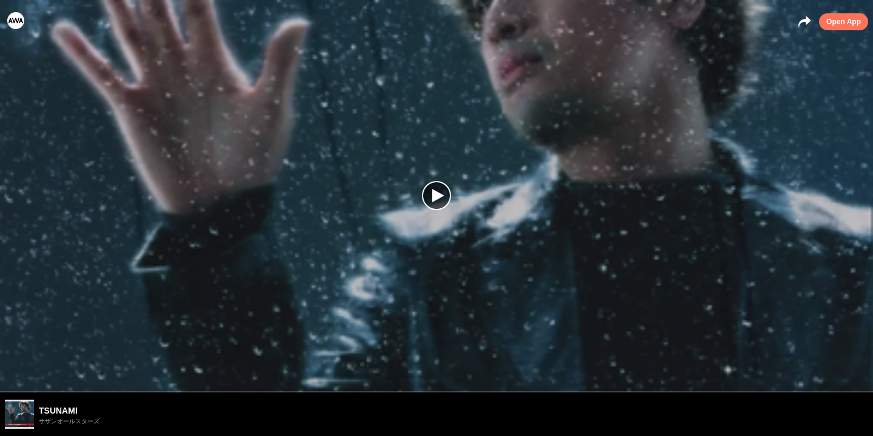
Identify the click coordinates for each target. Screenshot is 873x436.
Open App (843, 22)
